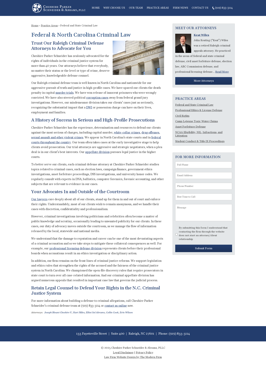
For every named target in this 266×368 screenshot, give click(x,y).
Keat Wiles (201, 35)
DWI (89, 107)
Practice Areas (158, 7)
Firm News (180, 7)
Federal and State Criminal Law (194, 105)
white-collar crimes (127, 133)
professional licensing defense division (75, 248)
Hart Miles (79, 312)
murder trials (64, 93)
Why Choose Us (114, 7)
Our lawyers (39, 199)
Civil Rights (182, 116)
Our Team (136, 7)
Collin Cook (112, 312)
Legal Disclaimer (123, 352)
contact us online (115, 306)
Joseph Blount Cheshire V (58, 312)
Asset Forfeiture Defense (190, 126)
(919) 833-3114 (224, 7)
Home (96, 7)
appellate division (97, 152)
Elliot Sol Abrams (95, 312)
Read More (222, 72)
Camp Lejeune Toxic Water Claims (196, 121)
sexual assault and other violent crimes (57, 137)
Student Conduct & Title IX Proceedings (199, 141)
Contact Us (200, 7)
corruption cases (97, 98)
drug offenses (150, 133)
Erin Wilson (126, 312)
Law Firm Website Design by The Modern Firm (133, 357)
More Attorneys (204, 81)
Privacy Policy (144, 352)
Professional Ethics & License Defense (198, 110)
